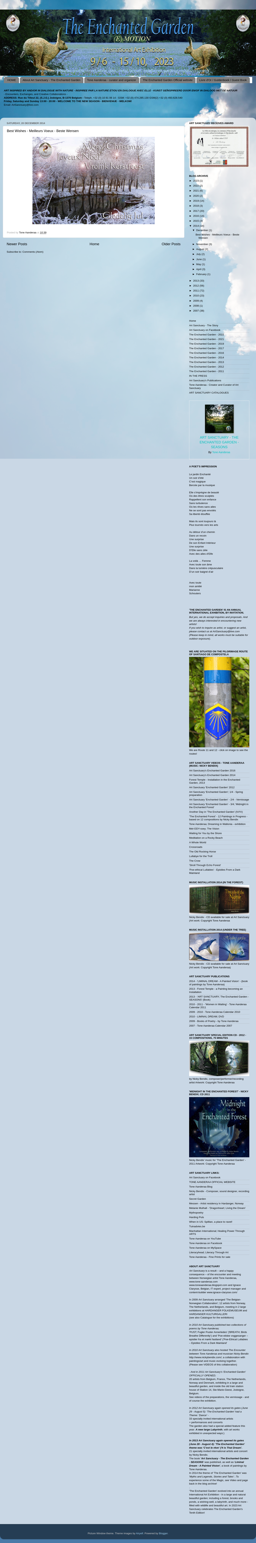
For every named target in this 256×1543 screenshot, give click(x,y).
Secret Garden (197, 1198)
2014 (196, 225)
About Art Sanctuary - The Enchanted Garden (51, 80)
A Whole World (197, 842)
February (201, 274)
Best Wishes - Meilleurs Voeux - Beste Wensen (43, 131)
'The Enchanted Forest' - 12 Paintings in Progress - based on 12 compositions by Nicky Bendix (218, 818)
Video (233, 1480)
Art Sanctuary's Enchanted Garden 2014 (212, 775)
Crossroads (195, 847)
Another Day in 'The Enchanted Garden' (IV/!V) (216, 811)
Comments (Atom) (33, 251)
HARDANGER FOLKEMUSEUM (224, 1310)
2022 (196, 185)
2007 (196, 310)
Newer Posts (17, 244)
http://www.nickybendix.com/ (205, 1357)
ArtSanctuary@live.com (25, 104)
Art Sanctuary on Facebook (204, 330)
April (199, 269)
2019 (196, 200)
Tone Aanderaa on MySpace (205, 1247)
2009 (196, 300)
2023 (196, 180)
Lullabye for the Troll (200, 856)
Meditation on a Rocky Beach (206, 837)
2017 (196, 210)
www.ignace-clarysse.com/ (222, 1292)
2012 (196, 285)
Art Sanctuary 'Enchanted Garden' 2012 (212, 787)
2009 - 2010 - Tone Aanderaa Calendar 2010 (214, 1012)
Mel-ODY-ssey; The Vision (204, 828)
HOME (11, 80)
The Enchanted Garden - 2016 (206, 352)
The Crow (194, 860)
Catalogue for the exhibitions (216, 1317)
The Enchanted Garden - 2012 (206, 366)
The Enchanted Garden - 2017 (206, 348)
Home (94, 244)
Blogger (163, 1533)
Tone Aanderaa (221, 452)
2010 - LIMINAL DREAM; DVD (206, 1016)
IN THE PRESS (198, 375)
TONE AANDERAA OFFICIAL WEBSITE (212, 1182)
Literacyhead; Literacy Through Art (208, 1252)
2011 (196, 290)
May (199, 264)
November (202, 244)
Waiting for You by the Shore (205, 833)
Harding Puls (196, 1217)
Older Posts (171, 244)
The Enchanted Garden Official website (168, 80)
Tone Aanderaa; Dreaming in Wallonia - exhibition (217, 824)
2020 (196, 195)
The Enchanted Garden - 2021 (206, 339)
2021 (196, 190)
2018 (196, 205)
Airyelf (139, 1533)
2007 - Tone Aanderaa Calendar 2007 (210, 1025)
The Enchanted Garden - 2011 (206, 371)
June (199, 259)
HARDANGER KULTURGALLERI (208, 1314)
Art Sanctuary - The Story (203, 325)
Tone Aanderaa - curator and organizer (111, 80)
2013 (196, 280)
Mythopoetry (196, 1212)
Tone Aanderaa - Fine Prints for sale (209, 1257)
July (199, 254)
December (202, 230)
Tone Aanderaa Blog (200, 1186)
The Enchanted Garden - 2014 (206, 357)
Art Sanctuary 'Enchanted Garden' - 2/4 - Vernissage (219, 799)
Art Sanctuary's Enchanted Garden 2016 (212, 770)
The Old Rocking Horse (202, 851)
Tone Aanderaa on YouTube (205, 1238)
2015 (196, 220)
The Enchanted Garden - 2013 (206, 362)
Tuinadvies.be (197, 1226)
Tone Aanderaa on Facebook (205, 1243)
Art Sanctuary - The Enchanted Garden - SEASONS (219, 442)
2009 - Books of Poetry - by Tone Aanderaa (213, 1021)
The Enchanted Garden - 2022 (206, 334)
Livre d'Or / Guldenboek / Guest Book (223, 80)
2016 (196, 215)
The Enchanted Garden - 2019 (206, 343)
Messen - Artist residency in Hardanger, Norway (216, 1203)
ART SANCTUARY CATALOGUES (209, 392)
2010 (196, 295)
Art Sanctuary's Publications (205, 380)
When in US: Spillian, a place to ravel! (210, 1221)
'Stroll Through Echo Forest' (205, 865)
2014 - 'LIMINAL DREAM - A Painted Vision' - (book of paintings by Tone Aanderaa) (218, 983)
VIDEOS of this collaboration (219, 1364)
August (200, 249)
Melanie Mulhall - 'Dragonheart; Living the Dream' (217, 1208)
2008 (196, 305)
